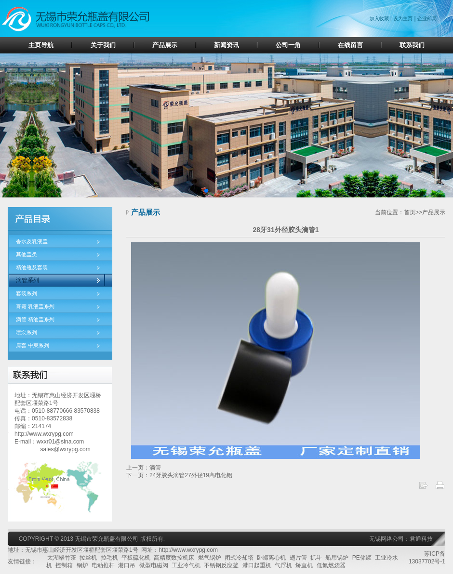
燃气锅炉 (209, 557)
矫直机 (304, 565)
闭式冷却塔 (239, 557)
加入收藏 (380, 18)
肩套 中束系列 (32, 345)
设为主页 (403, 18)
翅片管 (298, 557)
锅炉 (82, 565)
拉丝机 (88, 557)
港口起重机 (256, 565)
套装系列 (26, 293)
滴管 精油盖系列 (35, 319)
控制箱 (64, 565)
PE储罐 (362, 557)
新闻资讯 (226, 45)
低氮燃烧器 (331, 565)
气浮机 (283, 565)
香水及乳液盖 (32, 241)
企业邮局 (427, 18)
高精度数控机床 (174, 557)
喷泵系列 (26, 332)
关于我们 (103, 45)
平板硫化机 (135, 557)
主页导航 (40, 45)
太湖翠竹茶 (61, 557)
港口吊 (126, 565)
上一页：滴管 (143, 467)
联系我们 (412, 45)
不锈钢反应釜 (221, 565)
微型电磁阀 (153, 565)
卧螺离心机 (271, 557)
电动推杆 (103, 565)
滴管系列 (27, 280)
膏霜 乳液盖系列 (35, 306)
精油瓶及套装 (32, 267)
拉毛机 (109, 557)
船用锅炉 (336, 557)
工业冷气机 (186, 565)
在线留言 (350, 45)
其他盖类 (26, 254)
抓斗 (316, 557)
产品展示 (164, 45)
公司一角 (288, 45)
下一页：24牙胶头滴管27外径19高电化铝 (179, 475)
